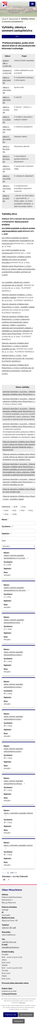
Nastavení (18, 1021)
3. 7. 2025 (7, 597)
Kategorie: (6, 506)
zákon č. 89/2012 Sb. (6, 149)
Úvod (4, 19)
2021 (14, 510)
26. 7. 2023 (8, 790)
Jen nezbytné (26, 1015)
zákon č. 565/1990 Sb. (7, 129)
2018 (15, 507)
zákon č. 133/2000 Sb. (7, 119)
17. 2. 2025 (8, 629)
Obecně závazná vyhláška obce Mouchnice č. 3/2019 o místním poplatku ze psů (15, 346)
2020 (6, 510)
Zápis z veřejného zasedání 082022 (18, 814)
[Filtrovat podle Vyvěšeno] (18, 531)
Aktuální (7, 575)
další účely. (22, 1002)
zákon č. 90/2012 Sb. (6, 159)
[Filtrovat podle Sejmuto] (18, 539)
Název (4, 519)
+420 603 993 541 (9, 942)
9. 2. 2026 (7, 565)
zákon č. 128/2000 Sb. (7, 100)
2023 (31, 510)
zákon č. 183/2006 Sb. (7, 139)
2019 (24, 507)
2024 (6, 514)
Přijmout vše (10, 1015)
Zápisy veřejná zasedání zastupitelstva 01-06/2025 (16, 589)
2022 (23, 510)
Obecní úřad (13, 19)
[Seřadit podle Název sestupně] (8, 519)
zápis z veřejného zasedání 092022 (18, 846)
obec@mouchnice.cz (10, 947)
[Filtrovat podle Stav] (18, 546)
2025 (15, 514)
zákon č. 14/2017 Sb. (6, 198)
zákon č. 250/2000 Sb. (7, 188)
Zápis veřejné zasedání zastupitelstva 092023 (13, 653)
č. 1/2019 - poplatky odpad (23, 307)
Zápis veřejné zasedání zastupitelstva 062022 (15, 782)
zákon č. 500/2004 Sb (7, 90)
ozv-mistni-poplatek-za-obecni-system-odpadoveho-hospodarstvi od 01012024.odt (18, 241)
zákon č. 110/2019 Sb (6, 168)
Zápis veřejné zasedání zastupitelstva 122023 (13, 750)
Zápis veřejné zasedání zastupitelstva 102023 (13, 685)
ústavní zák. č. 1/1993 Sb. (7, 63)
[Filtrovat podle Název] (18, 523)
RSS (25, 36)
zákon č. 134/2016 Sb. (6, 178)
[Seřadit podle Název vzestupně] (8, 518)
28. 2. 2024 (8, 661)
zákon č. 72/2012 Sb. (6, 109)
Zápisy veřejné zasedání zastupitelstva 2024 (14, 621)
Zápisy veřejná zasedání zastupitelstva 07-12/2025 (16, 556)
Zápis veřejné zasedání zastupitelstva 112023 (13, 717)
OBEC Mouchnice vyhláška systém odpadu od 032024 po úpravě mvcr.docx (16, 259)
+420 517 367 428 (9, 928)
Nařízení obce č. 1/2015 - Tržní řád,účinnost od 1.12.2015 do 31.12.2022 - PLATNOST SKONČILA (18, 358)
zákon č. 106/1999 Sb (7, 80)
